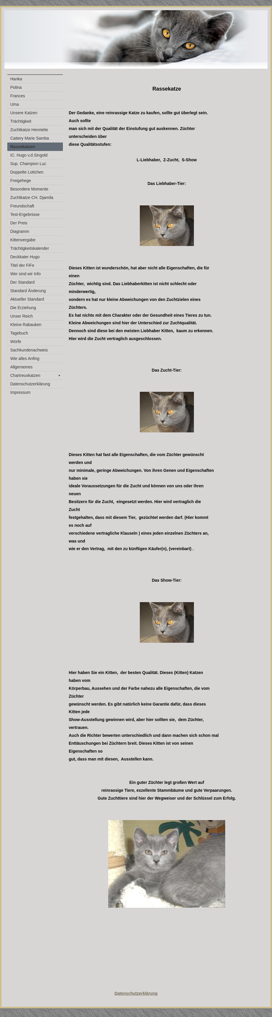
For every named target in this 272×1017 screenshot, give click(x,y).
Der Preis (18, 223)
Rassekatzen (22, 146)
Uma (14, 104)
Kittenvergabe (22, 240)
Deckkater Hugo (24, 256)
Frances (17, 95)
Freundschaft (22, 206)
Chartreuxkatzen (36, 375)
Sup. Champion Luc (28, 163)
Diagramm (19, 231)
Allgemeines (21, 367)
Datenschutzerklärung (30, 384)
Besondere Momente (29, 189)
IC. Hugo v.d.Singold (28, 155)
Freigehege (20, 180)
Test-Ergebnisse (24, 214)
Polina (16, 87)
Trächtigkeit (20, 121)
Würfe (15, 341)
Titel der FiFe (22, 265)
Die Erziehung (23, 307)
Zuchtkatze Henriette (29, 129)
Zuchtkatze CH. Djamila (31, 197)
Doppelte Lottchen (27, 172)
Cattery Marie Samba (29, 138)
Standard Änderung (28, 290)
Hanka (16, 79)
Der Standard (22, 282)
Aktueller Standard (27, 299)
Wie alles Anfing (24, 358)
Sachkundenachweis (29, 350)
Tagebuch (19, 333)
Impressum (20, 392)
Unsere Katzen (23, 112)
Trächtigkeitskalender (29, 248)
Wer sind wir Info (25, 273)
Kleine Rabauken (26, 324)
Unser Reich (21, 316)
